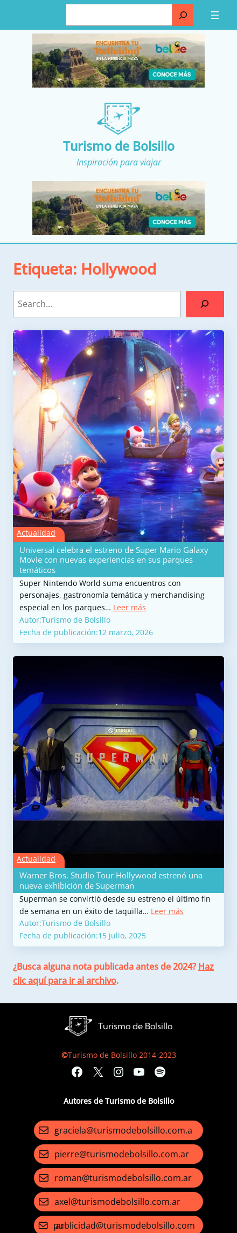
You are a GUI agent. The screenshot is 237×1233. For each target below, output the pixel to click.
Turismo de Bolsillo (119, 146)
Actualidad (36, 533)
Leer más (129, 607)
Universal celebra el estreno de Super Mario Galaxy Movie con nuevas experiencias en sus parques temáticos (113, 560)
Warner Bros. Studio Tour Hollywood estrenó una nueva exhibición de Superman (111, 880)
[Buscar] (182, 15)
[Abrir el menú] (214, 15)
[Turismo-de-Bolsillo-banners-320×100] (118, 84)
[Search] (205, 304)
